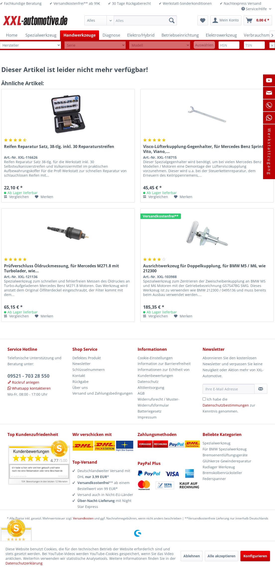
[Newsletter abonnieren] (260, 389)
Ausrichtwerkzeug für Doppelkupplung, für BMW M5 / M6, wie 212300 (204, 268)
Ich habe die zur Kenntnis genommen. (229, 405)
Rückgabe (80, 381)
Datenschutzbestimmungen (226, 405)
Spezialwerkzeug (216, 443)
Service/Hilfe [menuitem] (254, 8)
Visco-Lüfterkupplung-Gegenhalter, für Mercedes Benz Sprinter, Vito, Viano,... (206, 149)
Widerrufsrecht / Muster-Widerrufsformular (158, 402)
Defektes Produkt (86, 358)
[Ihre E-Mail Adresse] (229, 389)
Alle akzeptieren (221, 556)
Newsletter (81, 363)
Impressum (147, 417)
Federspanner (214, 478)
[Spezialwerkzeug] (41, 35)
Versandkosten (83, 518)
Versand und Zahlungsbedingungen (102, 393)
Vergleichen (16, 196)
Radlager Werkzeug (219, 467)
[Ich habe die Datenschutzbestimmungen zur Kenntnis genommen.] (204, 399)
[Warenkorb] (258, 20)
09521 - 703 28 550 (28, 376)
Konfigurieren (255, 556)
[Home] (11, 35)
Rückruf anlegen (23, 382)
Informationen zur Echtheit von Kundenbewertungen (164, 372)
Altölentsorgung (151, 387)
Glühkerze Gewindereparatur (227, 461)
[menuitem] (130, 20)
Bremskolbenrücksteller (222, 472)
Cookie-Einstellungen (155, 358)
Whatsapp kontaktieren (29, 388)
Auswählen (204, 45)
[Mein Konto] (225, 20)
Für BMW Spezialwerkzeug (225, 449)
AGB (141, 393)
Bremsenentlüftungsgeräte (225, 455)
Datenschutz (148, 381)
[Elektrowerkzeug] (221, 35)
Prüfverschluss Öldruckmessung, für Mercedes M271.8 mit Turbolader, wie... (61, 268)
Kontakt (78, 375)
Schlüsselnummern (88, 369)
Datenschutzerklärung (24, 563)
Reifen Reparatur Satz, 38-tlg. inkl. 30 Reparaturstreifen (59, 146)
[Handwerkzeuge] (79, 35)
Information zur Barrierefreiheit (164, 363)
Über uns (80, 387)
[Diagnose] (111, 35)
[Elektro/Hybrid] (141, 35)
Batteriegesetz (150, 411)
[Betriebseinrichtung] (180, 35)
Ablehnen (191, 556)
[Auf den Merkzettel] (44, 197)
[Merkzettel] (202, 20)
